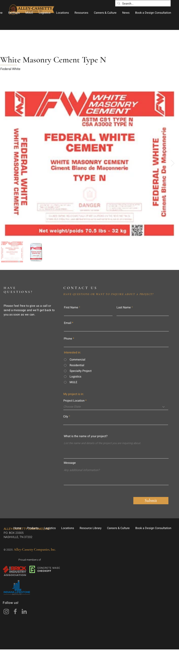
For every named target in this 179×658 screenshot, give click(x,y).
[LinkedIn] (24, 611)
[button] (14, 12)
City (65, 416)
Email (67, 323)
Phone (68, 338)
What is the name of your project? (86, 436)
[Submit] (150, 500)
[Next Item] (173, 163)
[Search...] (142, 3)
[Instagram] (6, 611)
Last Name (124, 307)
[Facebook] (15, 611)
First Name (71, 307)
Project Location (74, 400)
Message (70, 462)
